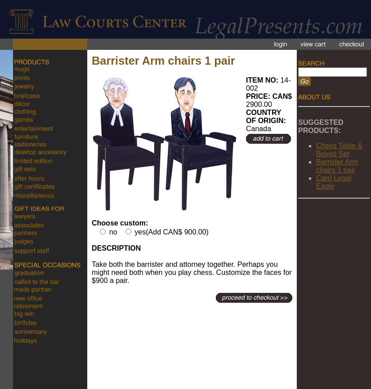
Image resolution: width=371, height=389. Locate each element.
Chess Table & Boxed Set (339, 150)
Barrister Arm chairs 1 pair (337, 166)
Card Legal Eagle (333, 182)
